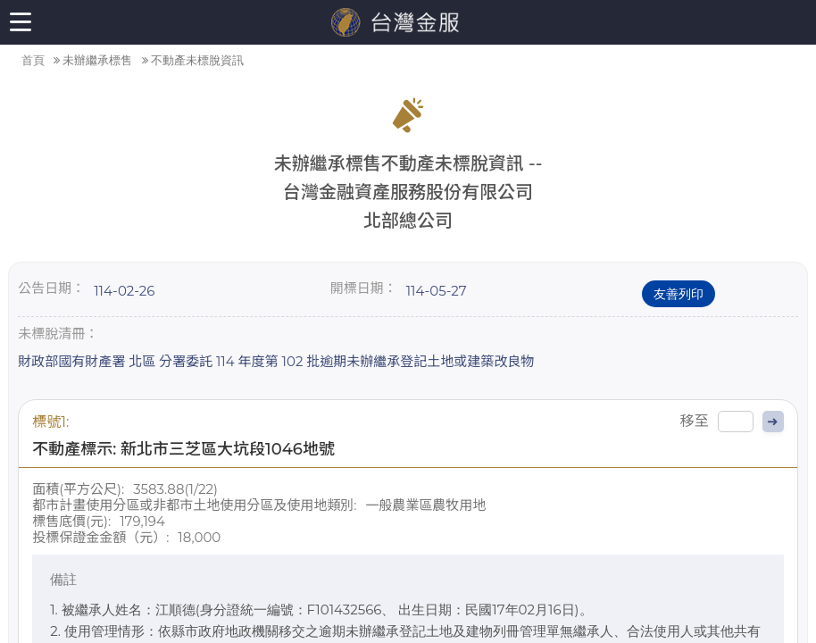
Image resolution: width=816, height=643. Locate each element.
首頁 (33, 60)
